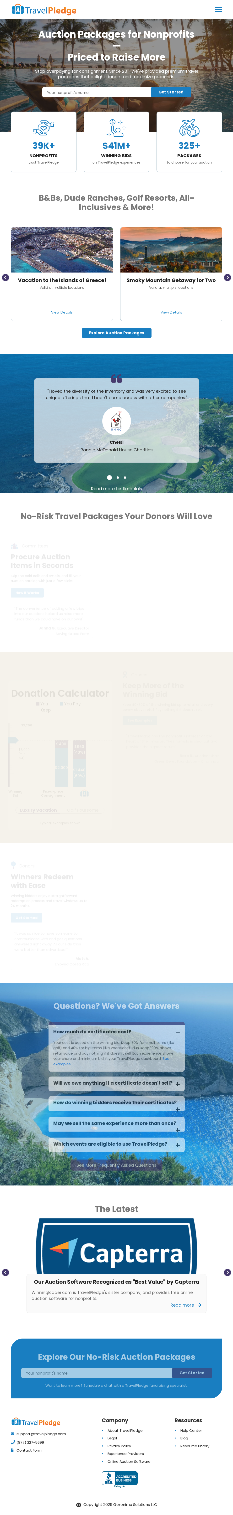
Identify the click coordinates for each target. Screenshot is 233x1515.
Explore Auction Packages (116, 333)
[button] (109, 477)
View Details (62, 312)
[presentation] (5, 277)
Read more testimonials (116, 489)
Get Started (171, 92)
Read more (185, 1305)
